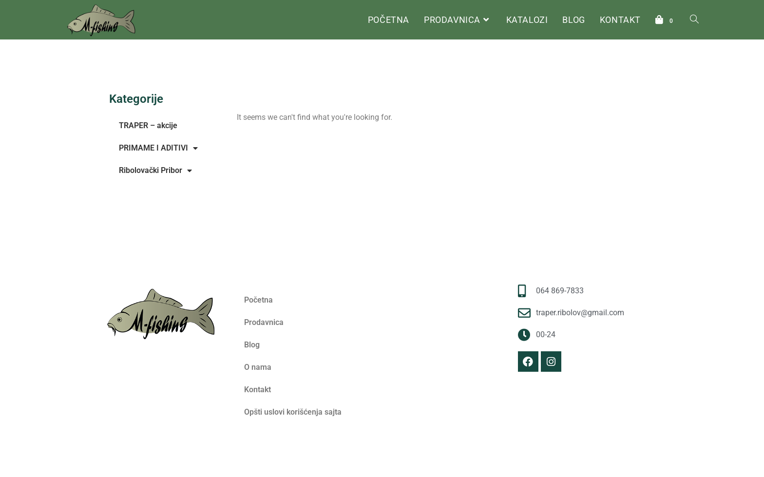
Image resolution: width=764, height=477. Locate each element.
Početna (248, 89)
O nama (257, 367)
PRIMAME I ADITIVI (158, 148)
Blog (252, 344)
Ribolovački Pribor (155, 170)
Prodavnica (264, 322)
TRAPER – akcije (148, 125)
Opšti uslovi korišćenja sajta (293, 412)
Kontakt (257, 389)
